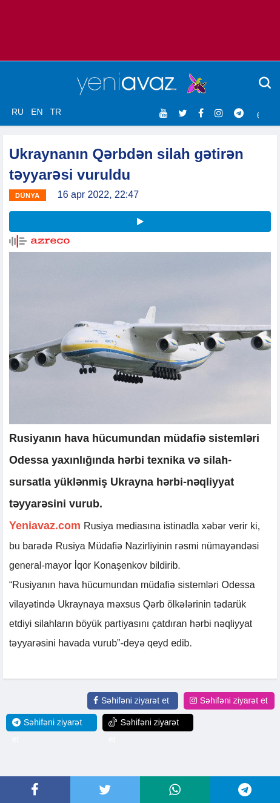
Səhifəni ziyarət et (131, 700)
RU (18, 112)
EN (36, 112)
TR (55, 112)
